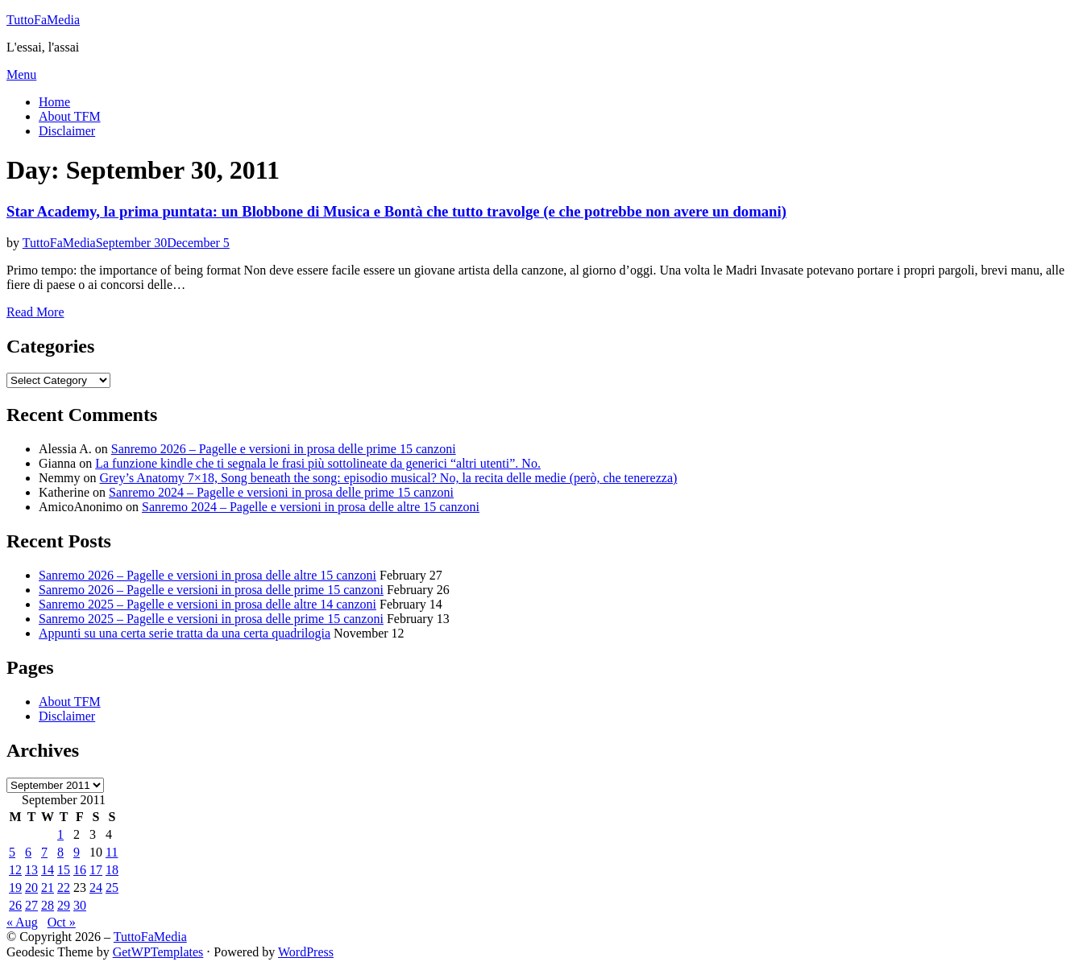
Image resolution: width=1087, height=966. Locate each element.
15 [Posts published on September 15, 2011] (63, 870)
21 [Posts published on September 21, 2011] (47, 887)
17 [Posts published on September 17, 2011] (95, 870)
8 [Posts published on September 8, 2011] (60, 852)
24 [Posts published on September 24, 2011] (95, 887)
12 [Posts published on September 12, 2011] (15, 870)
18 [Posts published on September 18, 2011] (112, 870)
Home (54, 102)
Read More (35, 312)
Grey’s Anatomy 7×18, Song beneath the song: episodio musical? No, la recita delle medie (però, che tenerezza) (389, 478)
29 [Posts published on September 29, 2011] (63, 905)
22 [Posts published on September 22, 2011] (63, 887)
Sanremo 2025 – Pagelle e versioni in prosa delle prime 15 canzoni (211, 618)
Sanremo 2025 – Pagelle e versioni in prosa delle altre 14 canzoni (207, 604)
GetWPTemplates (158, 952)
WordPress (306, 952)
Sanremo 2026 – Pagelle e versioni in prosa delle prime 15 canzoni (283, 449)
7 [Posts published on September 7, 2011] (44, 852)
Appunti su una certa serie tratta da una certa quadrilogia (184, 633)
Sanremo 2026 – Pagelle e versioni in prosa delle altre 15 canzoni (207, 575)
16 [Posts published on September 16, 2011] (79, 870)
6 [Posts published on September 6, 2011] (28, 852)
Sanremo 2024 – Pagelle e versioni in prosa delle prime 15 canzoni (281, 492)
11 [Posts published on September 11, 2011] (112, 852)
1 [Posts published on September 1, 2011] (60, 834)
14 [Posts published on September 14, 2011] (47, 870)
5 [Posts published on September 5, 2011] (12, 852)
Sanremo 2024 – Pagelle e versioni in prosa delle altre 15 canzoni (310, 507)
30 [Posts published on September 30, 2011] (79, 905)
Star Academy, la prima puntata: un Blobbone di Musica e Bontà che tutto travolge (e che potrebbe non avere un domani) (396, 211)
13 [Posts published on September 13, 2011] (31, 870)
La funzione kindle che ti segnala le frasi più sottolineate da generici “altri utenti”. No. (318, 463)
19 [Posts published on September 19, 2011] (15, 887)
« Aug (22, 922)
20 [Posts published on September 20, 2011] (31, 887)
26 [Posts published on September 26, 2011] (15, 905)
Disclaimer (67, 131)
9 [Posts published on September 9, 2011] (76, 852)
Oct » (62, 922)
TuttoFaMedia (43, 20)
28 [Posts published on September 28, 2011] (47, 905)
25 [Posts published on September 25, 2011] (112, 887)
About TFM (70, 116)
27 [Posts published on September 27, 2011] (31, 905)
